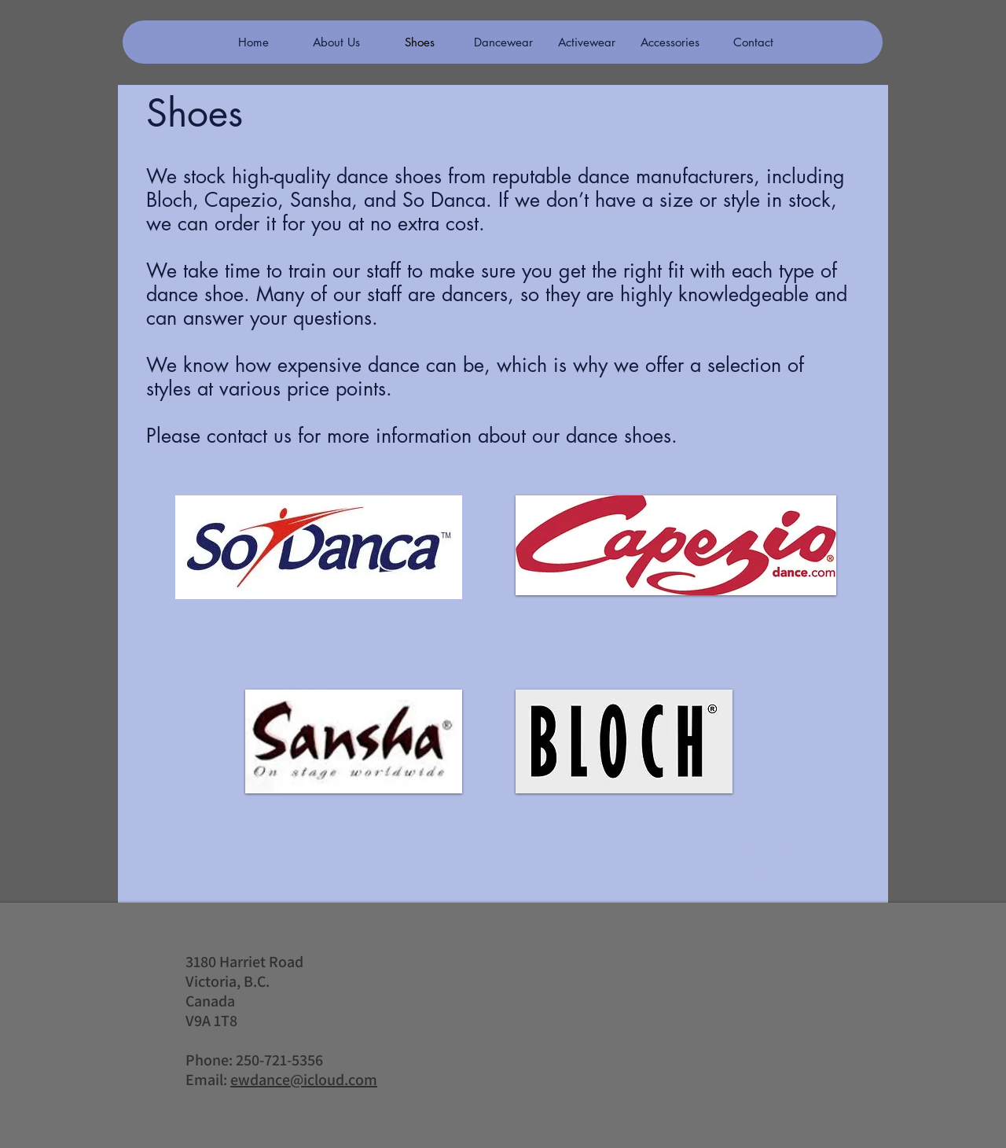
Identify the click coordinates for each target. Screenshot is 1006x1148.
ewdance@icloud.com (303, 1079)
